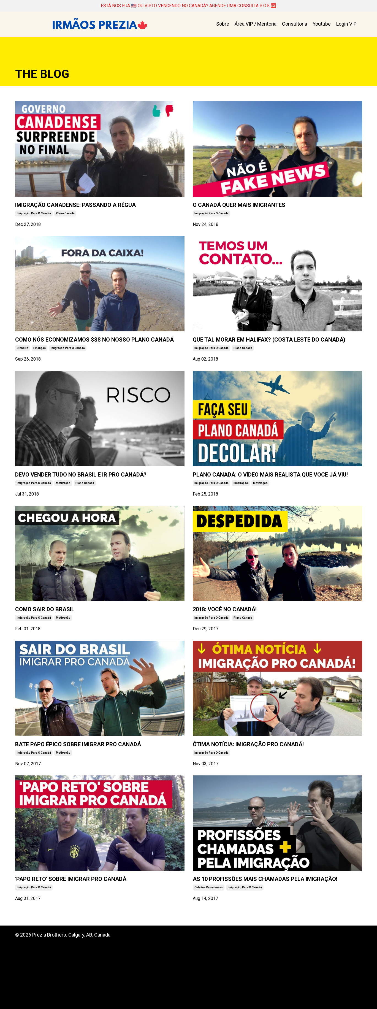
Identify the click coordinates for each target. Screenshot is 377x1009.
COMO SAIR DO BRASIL (61, 648)
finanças (39, 373)
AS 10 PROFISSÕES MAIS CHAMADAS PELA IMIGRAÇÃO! (269, 937)
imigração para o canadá (34, 226)
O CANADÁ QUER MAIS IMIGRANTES (266, 207)
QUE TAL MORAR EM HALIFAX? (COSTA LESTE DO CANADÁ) (271, 358)
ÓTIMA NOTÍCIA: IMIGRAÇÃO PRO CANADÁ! (260, 790)
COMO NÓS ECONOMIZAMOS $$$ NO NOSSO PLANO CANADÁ (88, 358)
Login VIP (346, 25)
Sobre (222, 25)
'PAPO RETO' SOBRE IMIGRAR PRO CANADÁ (83, 937)
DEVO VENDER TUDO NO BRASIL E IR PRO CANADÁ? (98, 505)
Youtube (322, 25)
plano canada (243, 373)
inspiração (241, 519)
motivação (63, 519)
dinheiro (22, 373)
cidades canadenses (208, 952)
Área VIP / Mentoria (255, 25)
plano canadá (65, 226)
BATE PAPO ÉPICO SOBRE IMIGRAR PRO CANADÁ (95, 790)
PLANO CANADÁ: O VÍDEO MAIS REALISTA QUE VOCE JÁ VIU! (277, 505)
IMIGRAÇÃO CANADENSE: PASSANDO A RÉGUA (94, 211)
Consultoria (294, 25)
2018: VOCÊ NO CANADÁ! (243, 648)
